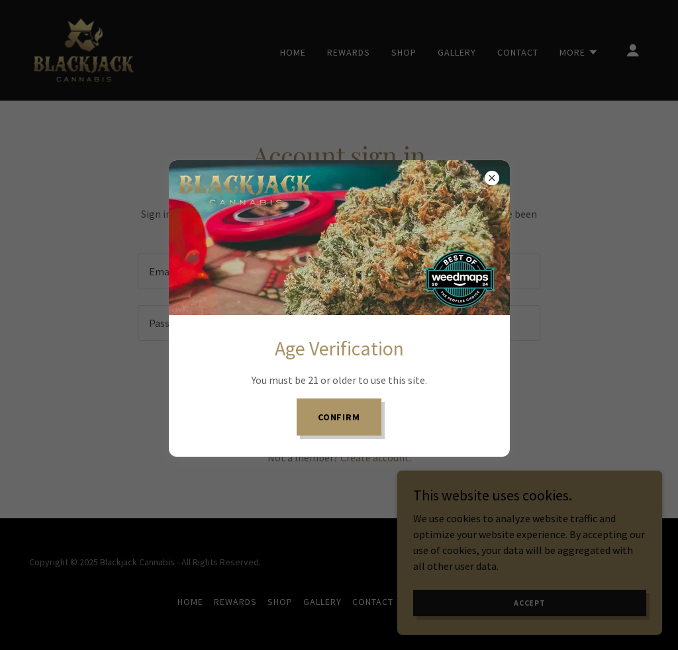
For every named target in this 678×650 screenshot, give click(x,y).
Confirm (339, 417)
